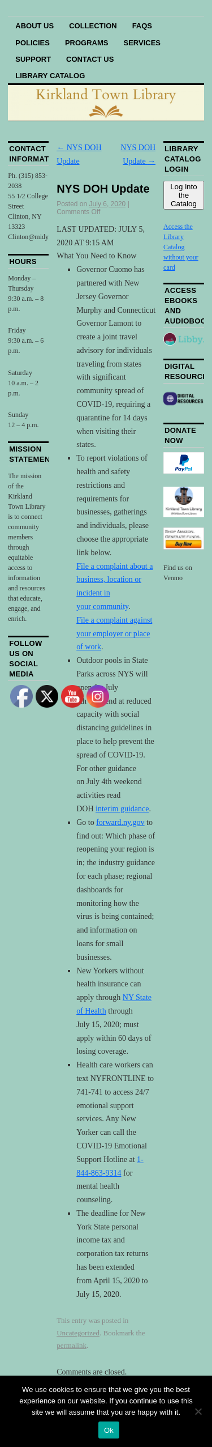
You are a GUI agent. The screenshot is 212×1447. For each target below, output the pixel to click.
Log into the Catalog (183, 195)
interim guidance (122, 809)
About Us (34, 26)
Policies (32, 43)
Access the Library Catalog (178, 237)
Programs (87, 43)
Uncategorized (78, 1333)
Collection (93, 26)
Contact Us (90, 59)
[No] (198, 1411)
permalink (71, 1345)
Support (33, 59)
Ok (109, 1430)
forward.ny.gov (120, 822)
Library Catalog (50, 75)
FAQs (142, 26)
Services (142, 43)
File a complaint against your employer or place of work (114, 634)
